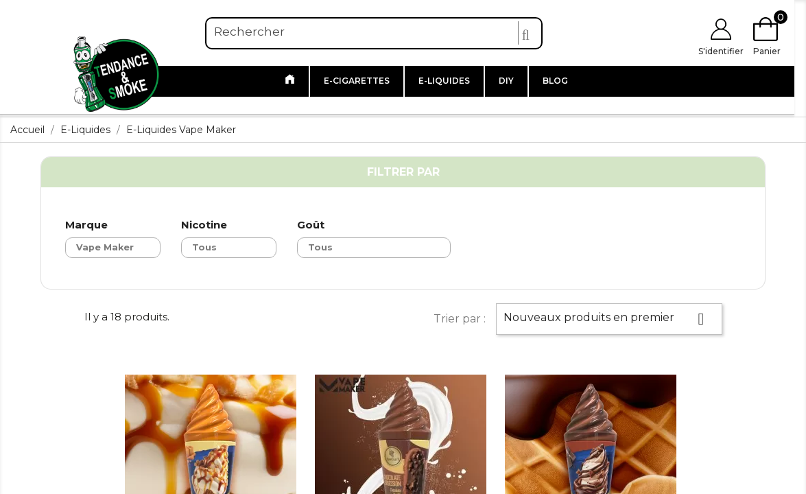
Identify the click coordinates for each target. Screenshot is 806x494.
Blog (555, 80)
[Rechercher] (373, 32)
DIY (506, 80)
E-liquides (444, 80)
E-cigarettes (357, 80)
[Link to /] (290, 81)
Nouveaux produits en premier (609, 319)
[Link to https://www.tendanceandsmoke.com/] (116, 72)
